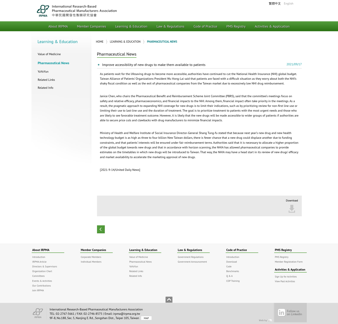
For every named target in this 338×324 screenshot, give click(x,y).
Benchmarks (232, 271)
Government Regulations (190, 257)
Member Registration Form (289, 261)
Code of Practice (205, 26)
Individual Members (91, 261)
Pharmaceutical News (53, 63)
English (288, 3)
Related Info (45, 88)
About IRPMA (58, 26)
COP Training (233, 280)
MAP (146, 318)
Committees (38, 275)
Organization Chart (42, 271)
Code (229, 266)
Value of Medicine (49, 54)
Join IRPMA (38, 290)
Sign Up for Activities (286, 276)
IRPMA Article (39, 261)
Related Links (46, 80)
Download (231, 261)
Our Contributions (41, 285)
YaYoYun (43, 71)
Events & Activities (42, 280)
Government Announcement (192, 261)
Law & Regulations (170, 26)
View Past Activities (285, 281)
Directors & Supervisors (44, 266)
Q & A (229, 275)
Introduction (38, 257)
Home (99, 42)
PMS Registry (236, 26)
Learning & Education (131, 26)
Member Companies (91, 26)
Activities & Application (272, 26)
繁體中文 (275, 3)
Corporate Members (91, 257)
